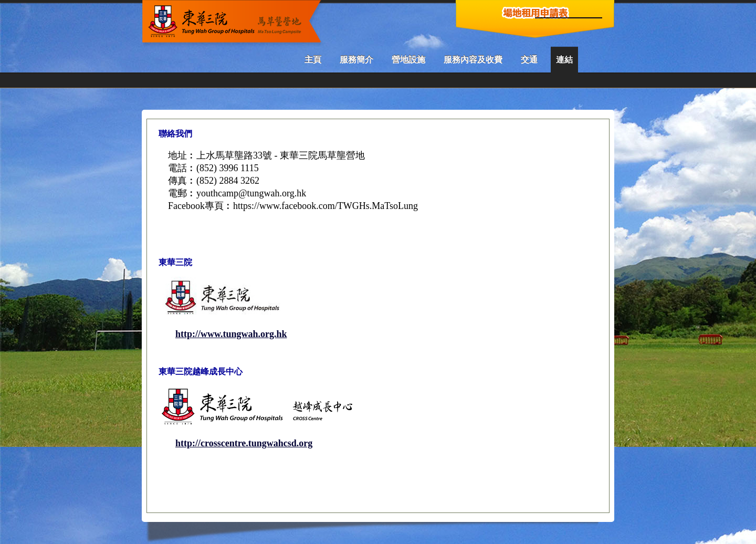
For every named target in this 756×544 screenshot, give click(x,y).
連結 (564, 59)
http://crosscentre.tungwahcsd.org (243, 443)
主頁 (312, 59)
